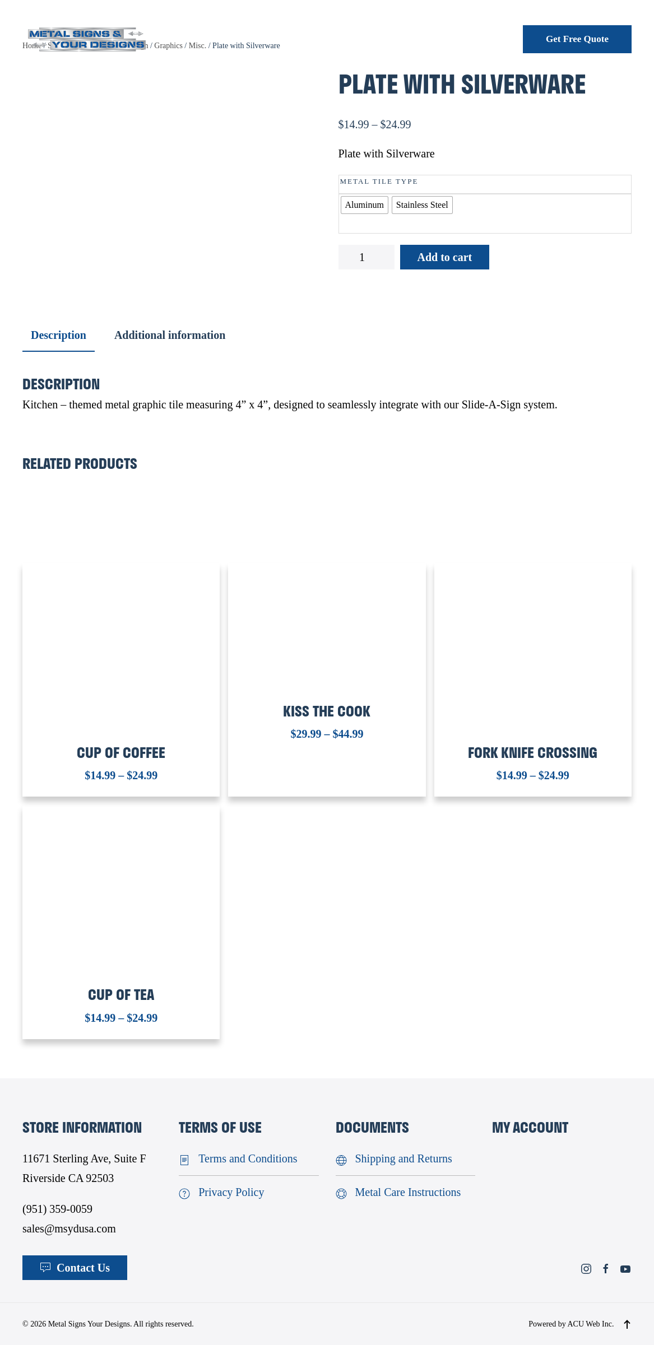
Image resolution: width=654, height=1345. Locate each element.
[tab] (53, 336)
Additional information (169, 335)
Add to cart (445, 257)
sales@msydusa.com (69, 1228)
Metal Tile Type (379, 181)
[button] (627, 1324)
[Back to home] (86, 39)
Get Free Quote (577, 39)
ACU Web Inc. (591, 1324)
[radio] (364, 205)
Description (58, 335)
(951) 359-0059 (57, 1209)
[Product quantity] (366, 257)
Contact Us (75, 1268)
